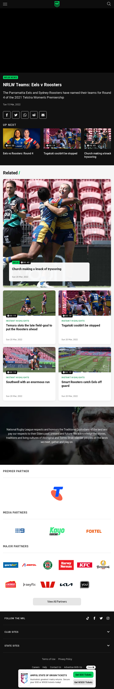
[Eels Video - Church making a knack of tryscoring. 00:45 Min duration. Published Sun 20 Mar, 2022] (57, 233)
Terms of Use (48, 659)
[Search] (109, 4)
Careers (36, 667)
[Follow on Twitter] (101, 618)
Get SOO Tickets (83, 674)
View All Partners (57, 601)
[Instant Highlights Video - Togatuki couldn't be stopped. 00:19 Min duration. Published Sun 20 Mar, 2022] (85, 317)
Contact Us (55, 667)
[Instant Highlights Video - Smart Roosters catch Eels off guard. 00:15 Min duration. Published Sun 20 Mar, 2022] (85, 374)
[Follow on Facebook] (94, 618)
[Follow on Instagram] (107, 618)
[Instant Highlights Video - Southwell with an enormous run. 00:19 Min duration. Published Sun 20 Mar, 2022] (29, 374)
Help (45, 667)
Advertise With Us (73, 667)
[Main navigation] (5, 4)
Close (91, 667)
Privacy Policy (65, 659)
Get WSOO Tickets (83, 682)
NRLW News (10, 77)
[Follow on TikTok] (87, 618)
